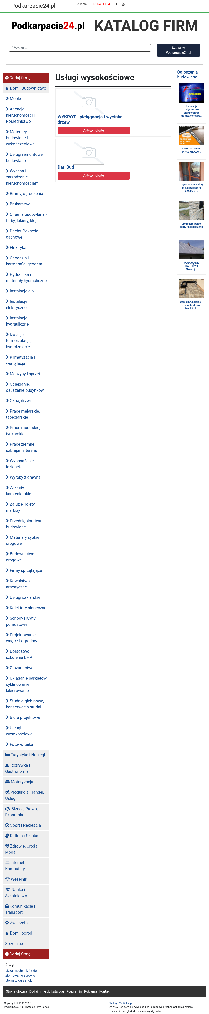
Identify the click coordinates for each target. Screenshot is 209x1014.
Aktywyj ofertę (93, 130)
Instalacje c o (20, 291)
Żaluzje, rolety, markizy (20, 507)
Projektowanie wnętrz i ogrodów (21, 637)
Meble (13, 98)
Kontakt (104, 991)
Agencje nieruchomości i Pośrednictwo (20, 115)
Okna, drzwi (18, 400)
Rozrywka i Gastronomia (17, 768)
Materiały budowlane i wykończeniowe (20, 137)
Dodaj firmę (17, 77)
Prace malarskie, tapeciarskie (23, 414)
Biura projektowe (23, 717)
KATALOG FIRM (146, 26)
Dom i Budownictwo (25, 88)
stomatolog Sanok (18, 980)
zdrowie (29, 975)
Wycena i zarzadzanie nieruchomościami (23, 177)
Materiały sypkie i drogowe (23, 540)
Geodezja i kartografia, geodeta (24, 261)
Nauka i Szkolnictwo (16, 892)
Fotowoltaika (19, 744)
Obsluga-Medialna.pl (120, 1003)
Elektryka (16, 247)
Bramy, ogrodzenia (24, 193)
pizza (9, 971)
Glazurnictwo (19, 667)
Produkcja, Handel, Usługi (24, 795)
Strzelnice (14, 943)
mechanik (21, 971)
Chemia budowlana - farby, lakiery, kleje (26, 217)
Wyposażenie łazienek (20, 463)
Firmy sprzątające (24, 570)
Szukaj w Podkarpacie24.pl (178, 50)
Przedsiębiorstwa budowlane (23, 523)
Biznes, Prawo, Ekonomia (21, 811)
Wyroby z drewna (23, 477)
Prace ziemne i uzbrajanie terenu (21, 447)
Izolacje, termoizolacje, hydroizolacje (18, 340)
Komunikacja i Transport (20, 909)
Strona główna (16, 991)
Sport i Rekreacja (23, 825)
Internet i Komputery (15, 865)
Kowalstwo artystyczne (18, 583)
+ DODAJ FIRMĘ (101, 4)
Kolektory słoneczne (26, 607)
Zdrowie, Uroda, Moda (21, 849)
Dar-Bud (66, 167)
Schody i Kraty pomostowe (21, 621)
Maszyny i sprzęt (23, 373)
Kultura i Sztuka (21, 835)
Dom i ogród (18, 933)
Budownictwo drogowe (20, 556)
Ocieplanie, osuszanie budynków (25, 387)
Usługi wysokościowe (19, 730)
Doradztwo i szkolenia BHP (19, 654)
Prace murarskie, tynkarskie (23, 430)
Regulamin (74, 991)
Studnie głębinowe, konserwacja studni (25, 703)
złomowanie (14, 975)
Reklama (81, 4)
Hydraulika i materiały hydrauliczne (26, 277)
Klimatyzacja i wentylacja (20, 360)
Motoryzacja (19, 781)
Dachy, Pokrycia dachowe (22, 234)
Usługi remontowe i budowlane (25, 157)
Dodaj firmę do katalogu (46, 991)
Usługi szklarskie (23, 597)
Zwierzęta (16, 922)
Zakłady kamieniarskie (18, 490)
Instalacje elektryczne (16, 304)
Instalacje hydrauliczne (17, 321)
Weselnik (16, 879)
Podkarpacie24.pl (33, 5)
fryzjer (33, 971)
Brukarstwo (18, 204)
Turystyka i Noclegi (25, 754)
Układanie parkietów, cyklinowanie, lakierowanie (26, 684)
